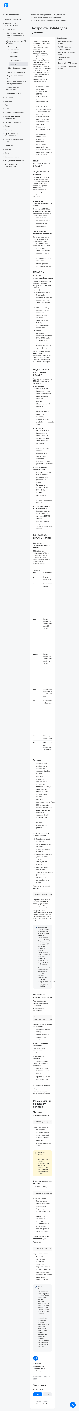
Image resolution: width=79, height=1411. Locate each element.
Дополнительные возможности (11, 89)
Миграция (7, 101)
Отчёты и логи (10, 145)
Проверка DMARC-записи (67, 63)
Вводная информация (13, 20)
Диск (5, 109)
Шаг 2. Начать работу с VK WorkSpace (15, 42)
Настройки (7, 97)
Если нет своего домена (16, 72)
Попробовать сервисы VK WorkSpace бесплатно (16, 83)
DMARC (13, 64)
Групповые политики (11, 122)
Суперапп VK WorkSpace (13, 113)
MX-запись (14, 53)
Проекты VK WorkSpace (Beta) (12, 141)
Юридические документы (13, 161)
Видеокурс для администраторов (10, 24)
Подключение (8, 29)
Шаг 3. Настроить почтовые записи (13, 48)
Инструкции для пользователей (11, 166)
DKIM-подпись (15, 60)
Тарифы (6, 149)
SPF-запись (14, 56)
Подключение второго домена (15, 77)
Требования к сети (14, 93)
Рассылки (7, 130)
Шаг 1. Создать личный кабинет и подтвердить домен (15, 35)
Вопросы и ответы (10, 157)
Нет (47, 1394)
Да (38, 1394)
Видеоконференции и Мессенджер (11, 117)
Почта (5, 105)
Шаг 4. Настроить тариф (17, 68)
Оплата (6, 153)
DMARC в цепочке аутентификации (64, 48)
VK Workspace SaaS (11, 15)
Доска (6, 126)
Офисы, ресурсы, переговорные (10, 135)
